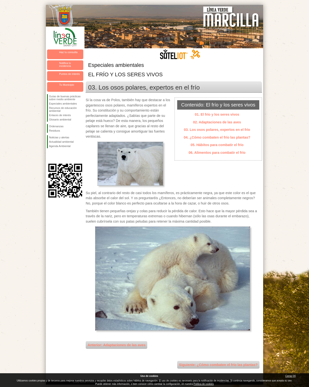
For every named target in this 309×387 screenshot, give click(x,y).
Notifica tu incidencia (65, 64)
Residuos (54, 130)
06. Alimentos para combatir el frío (217, 153)
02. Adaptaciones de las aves (217, 122)
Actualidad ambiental (61, 141)
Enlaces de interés (60, 115)
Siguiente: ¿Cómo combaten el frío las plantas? (218, 365)
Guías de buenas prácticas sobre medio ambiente (65, 98)
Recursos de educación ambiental (63, 109)
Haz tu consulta (68, 52)
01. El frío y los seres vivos (217, 114)
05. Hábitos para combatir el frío (216, 145)
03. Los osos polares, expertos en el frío (217, 130)
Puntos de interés (69, 73)
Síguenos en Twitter (58, 156)
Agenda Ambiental (59, 146)
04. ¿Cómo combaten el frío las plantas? (217, 137)
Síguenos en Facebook (50, 156)
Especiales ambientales (63, 103)
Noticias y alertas (59, 137)
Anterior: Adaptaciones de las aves (116, 345)
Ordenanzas (56, 126)
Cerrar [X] (290, 376)
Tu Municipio (66, 84)
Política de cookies (204, 384)
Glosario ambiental (60, 119)
